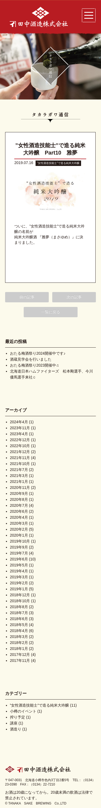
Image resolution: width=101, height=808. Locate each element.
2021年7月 (19, 469)
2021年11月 (20, 458)
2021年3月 (19, 475)
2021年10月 (20, 463)
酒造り (15, 729)
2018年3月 (19, 636)
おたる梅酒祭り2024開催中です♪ (37, 353)
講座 (14, 723)
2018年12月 (20, 595)
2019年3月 (19, 577)
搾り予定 (17, 717)
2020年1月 (19, 535)
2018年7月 (19, 613)
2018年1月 (19, 648)
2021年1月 (19, 481)
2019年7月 (19, 553)
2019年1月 (19, 589)
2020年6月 (19, 511)
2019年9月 (19, 547)
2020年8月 (19, 499)
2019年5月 (19, 565)
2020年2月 (19, 529)
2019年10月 (20, 541)
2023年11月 (20, 428)
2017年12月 (20, 654)
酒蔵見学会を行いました (30, 359)
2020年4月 (19, 517)
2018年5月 (19, 625)
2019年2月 (19, 583)
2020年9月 (19, 493)
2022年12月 (20, 440)
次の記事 (74, 297)
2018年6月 (19, 619)
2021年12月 (20, 452)
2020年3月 (19, 523)
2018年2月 (19, 642)
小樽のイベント (23, 711)
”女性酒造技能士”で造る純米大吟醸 (58, 163)
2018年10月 (20, 601)
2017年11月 (20, 660)
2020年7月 (19, 505)
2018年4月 (19, 631)
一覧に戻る (50, 312)
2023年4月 (19, 434)
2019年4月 (19, 571)
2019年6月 (19, 559)
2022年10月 (20, 446)
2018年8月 (19, 607)
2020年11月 (20, 487)
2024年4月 (19, 422)
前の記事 (26, 297)
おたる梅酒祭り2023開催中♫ (34, 365)
